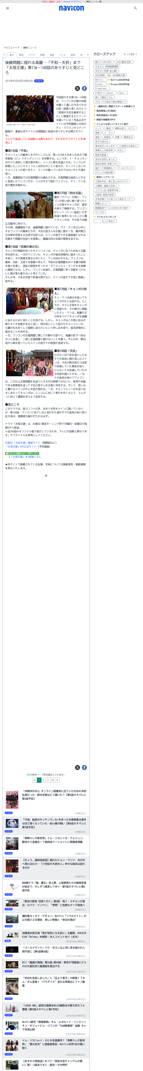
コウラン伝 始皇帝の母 (106, 190)
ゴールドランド (125, 168)
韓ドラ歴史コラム (104, 97)
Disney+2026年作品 (120, 84)
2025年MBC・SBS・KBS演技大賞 (110, 75)
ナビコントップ (11, 48)
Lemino (110, 93)
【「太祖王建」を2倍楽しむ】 (25, 457)
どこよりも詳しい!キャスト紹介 (112, 124)
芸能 (52, 55)
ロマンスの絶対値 (104, 172)
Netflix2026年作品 (120, 80)
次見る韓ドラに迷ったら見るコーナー (114, 199)
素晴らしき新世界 (104, 150)
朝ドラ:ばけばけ (103, 62)
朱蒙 (117, 137)
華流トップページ (105, 177)
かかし (120, 150)
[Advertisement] (71, 29)
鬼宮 (97, 137)
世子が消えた (101, 142)
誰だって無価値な (104, 168)
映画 (42, 55)
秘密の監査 (100, 155)
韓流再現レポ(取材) (106, 111)
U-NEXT (98, 93)
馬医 (97, 133)
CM (81, 55)
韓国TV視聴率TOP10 (105, 120)
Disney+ (100, 84)
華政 (108, 128)
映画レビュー (101, 203)
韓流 (21, 55)
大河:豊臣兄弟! (124, 62)
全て (12, 55)
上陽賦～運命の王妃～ (106, 186)
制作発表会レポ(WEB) (106, 115)
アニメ (62, 55)
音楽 (73, 55)
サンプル (99, 212)
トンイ (98, 128)
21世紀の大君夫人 (128, 146)
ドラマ (32, 55)
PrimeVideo (101, 88)
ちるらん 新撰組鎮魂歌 (106, 66)
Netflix (100, 80)
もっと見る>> (105, 221)
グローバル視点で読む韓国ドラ (110, 102)
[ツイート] (77, 88)
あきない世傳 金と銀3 (106, 71)
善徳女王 (128, 137)
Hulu (122, 93)
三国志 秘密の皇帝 (104, 195)
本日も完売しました (105, 159)
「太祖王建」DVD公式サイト (21, 446)
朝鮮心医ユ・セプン (125, 128)
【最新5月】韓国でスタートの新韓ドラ (115, 106)
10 (66, 780)
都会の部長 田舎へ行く (106, 164)
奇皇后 (107, 137)
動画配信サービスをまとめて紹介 (111, 208)
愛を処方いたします (105, 146)
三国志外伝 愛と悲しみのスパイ (111, 181)
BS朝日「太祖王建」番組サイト (22, 442)
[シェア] (84, 88)
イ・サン (108, 133)
